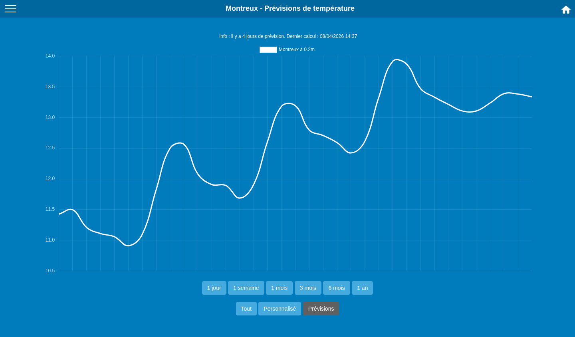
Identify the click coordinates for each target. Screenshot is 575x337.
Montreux (242, 8)
